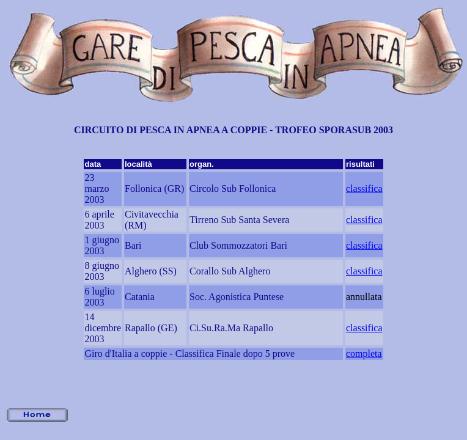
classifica (364, 188)
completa (364, 353)
